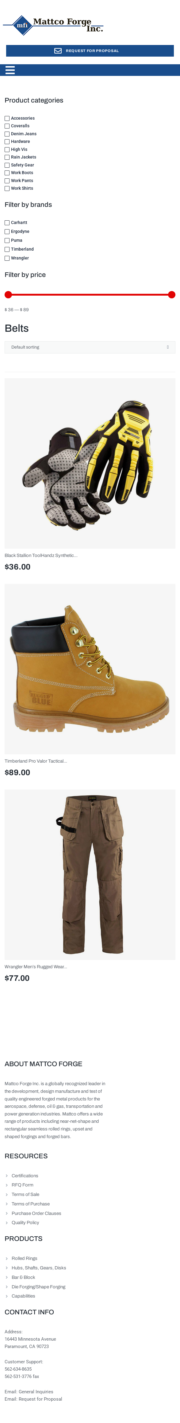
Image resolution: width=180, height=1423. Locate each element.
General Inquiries (36, 1392)
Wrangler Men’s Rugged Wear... (36, 966)
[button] (10, 70)
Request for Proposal (40, 1399)
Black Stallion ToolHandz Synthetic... (41, 555)
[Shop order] (90, 347)
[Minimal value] (90, 294)
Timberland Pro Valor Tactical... (36, 761)
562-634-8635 (18, 1369)
